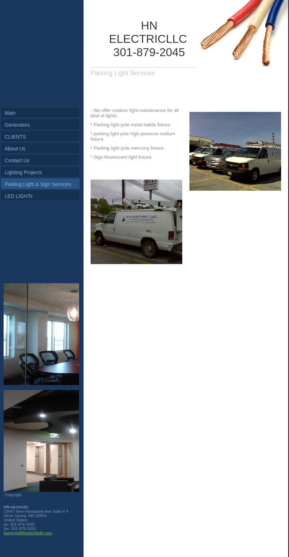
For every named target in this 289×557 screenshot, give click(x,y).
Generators (17, 125)
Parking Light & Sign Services (38, 184)
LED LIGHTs (19, 196)
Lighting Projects (23, 172)
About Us (15, 148)
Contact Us (17, 160)
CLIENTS (15, 137)
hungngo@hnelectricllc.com (28, 533)
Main (10, 113)
